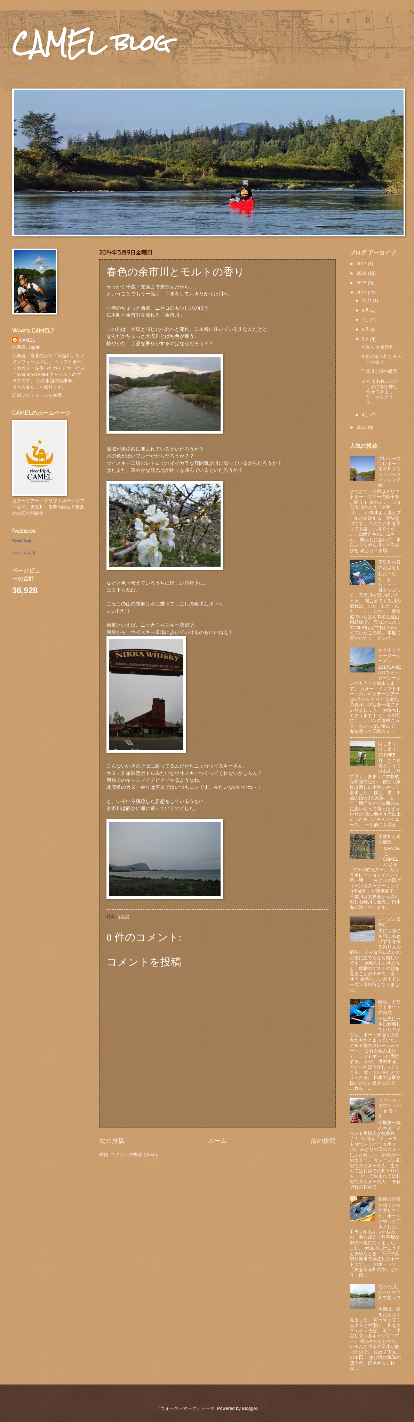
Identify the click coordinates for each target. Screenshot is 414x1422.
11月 (367, 300)
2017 (362, 263)
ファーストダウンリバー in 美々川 (389, 1108)
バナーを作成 (23, 553)
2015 (362, 282)
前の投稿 (323, 1140)
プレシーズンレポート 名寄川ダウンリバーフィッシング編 (391, 472)
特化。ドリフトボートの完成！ (389, 1007)
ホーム (217, 1140)
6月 (366, 329)
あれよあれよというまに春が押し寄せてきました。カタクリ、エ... (379, 391)
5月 (366, 339)
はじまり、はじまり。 (389, 746)
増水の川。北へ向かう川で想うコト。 (389, 1294)
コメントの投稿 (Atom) (134, 1154)
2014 (362, 292)
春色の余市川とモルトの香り (381, 359)
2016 (362, 273)
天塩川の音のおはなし (389, 565)
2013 (362, 427)
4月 (366, 414)
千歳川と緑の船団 (379, 371)
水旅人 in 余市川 (377, 347)
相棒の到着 (389, 1199)
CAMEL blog (91, 42)
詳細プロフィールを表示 (37, 395)
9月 (366, 310)
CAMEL (27, 340)
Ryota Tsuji (21, 540)
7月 (366, 319)
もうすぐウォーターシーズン (389, 655)
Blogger (249, 1408)
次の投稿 (111, 1140)
